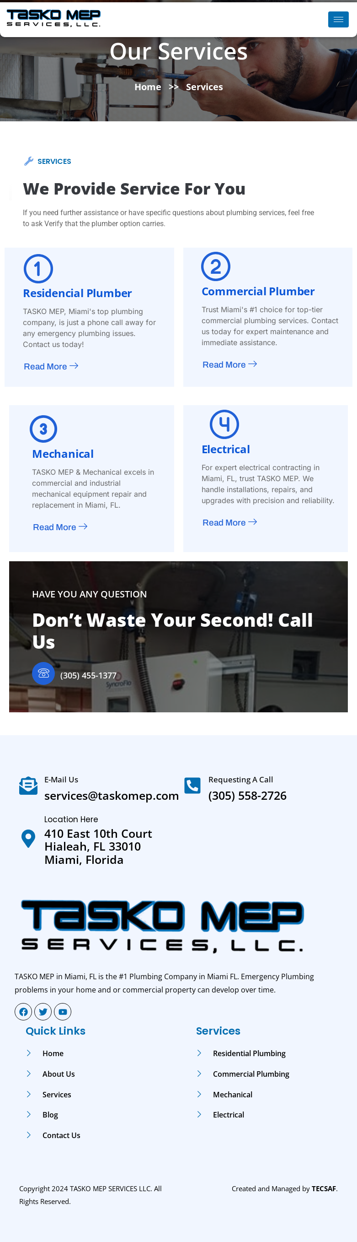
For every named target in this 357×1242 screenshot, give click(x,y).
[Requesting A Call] (192, 785)
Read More (51, 366)
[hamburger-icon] (338, 19)
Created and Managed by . (285, 1188)
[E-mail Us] (28, 785)
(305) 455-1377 (88, 675)
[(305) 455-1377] (43, 673)
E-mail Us (61, 779)
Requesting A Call (240, 779)
